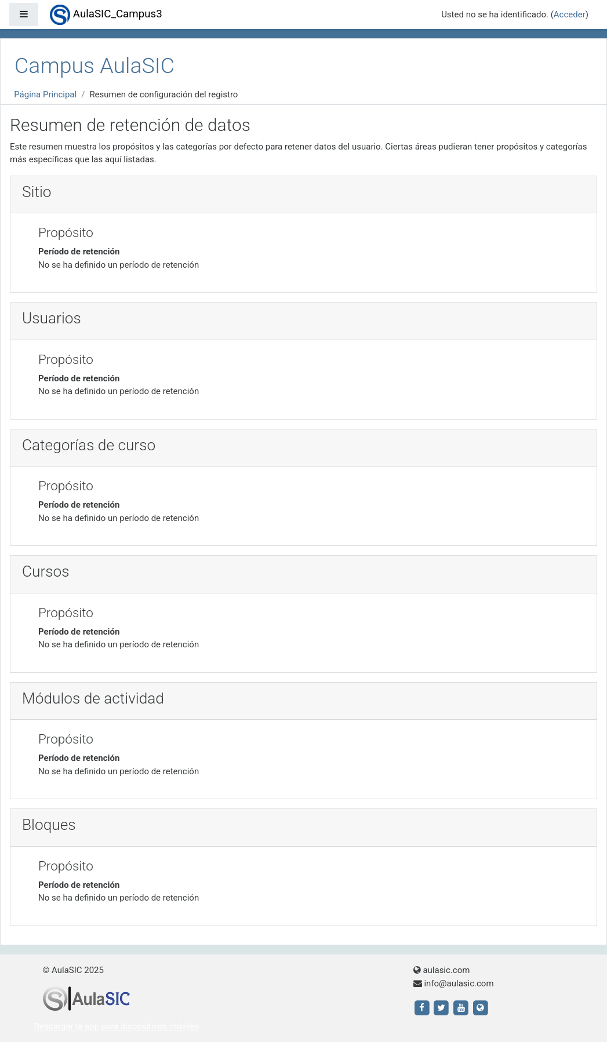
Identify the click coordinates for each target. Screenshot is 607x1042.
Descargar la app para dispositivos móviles (116, 1026)
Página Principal (45, 94)
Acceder (570, 14)
